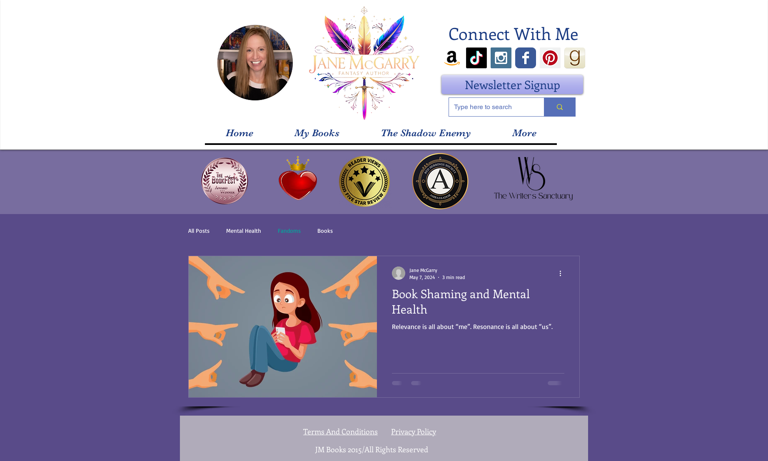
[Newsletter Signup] (512, 84)
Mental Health (243, 230)
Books (325, 230)
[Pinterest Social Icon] (550, 57)
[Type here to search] (490, 107)
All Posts (198, 230)
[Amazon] (451, 57)
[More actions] (563, 273)
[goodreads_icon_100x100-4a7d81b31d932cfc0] (574, 57)
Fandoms (289, 230)
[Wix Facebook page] (525, 57)
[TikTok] (476, 57)
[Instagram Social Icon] (501, 57)
